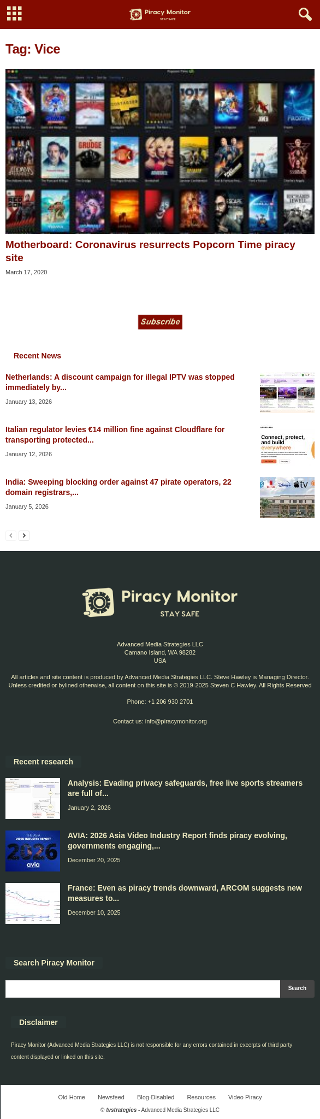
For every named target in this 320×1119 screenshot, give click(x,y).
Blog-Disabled (155, 1097)
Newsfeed (111, 1097)
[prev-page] (10, 535)
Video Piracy (245, 1097)
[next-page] (24, 535)
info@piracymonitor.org (176, 721)
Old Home (71, 1097)
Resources (201, 1097)
